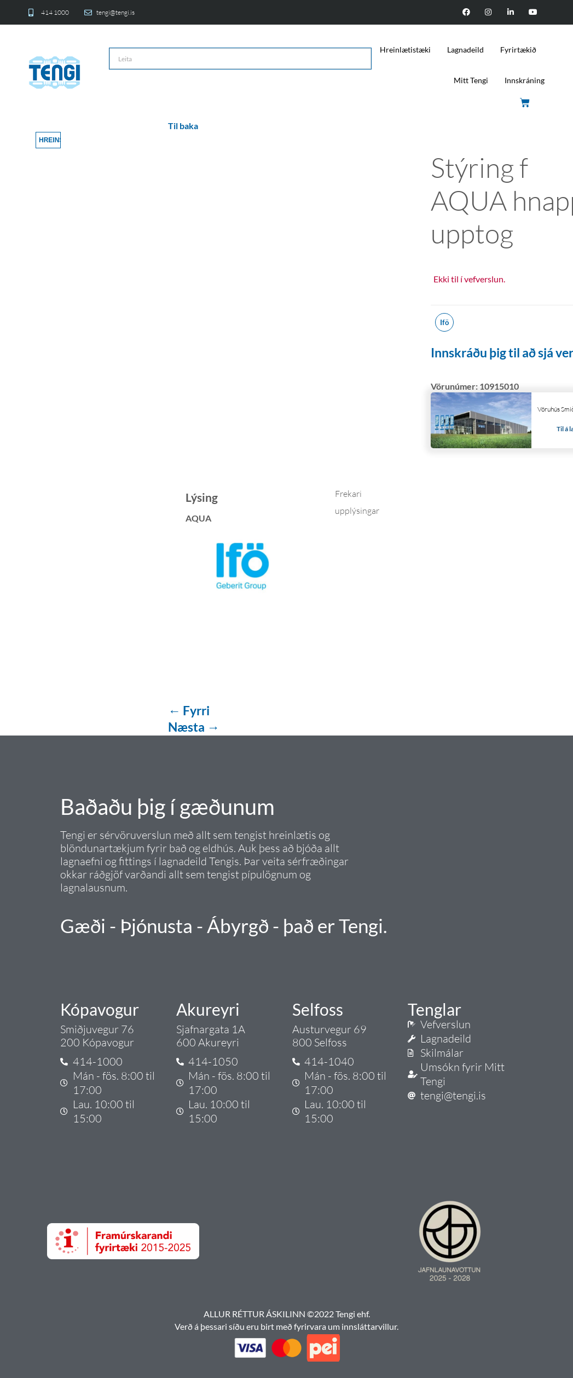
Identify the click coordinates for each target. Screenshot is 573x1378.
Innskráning (525, 80)
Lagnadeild (465, 49)
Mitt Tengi (471, 80)
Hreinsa (50, 140)
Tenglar (434, 1009)
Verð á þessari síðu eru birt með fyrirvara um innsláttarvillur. (286, 1326)
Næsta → (193, 726)
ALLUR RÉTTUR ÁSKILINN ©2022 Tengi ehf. (287, 1313)
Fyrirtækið (518, 49)
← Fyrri (189, 710)
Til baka (183, 125)
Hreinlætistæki (405, 49)
